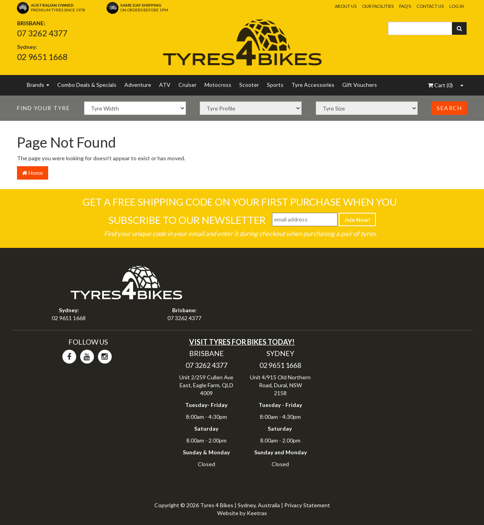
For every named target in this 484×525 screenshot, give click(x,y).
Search (449, 108)
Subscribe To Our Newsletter (187, 220)
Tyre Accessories (312, 84)
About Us (345, 6)
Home (32, 172)
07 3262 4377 (42, 33)
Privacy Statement (307, 505)
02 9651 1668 (42, 57)
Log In (456, 6)
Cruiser (187, 84)
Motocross (217, 84)
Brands (38, 84)
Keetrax (257, 513)
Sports (275, 84)
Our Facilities (378, 6)
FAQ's (405, 6)
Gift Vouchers (359, 84)
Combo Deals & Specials (86, 84)
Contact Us (430, 6)
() (440, 85)
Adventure (137, 84)
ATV (165, 84)
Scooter (249, 84)
